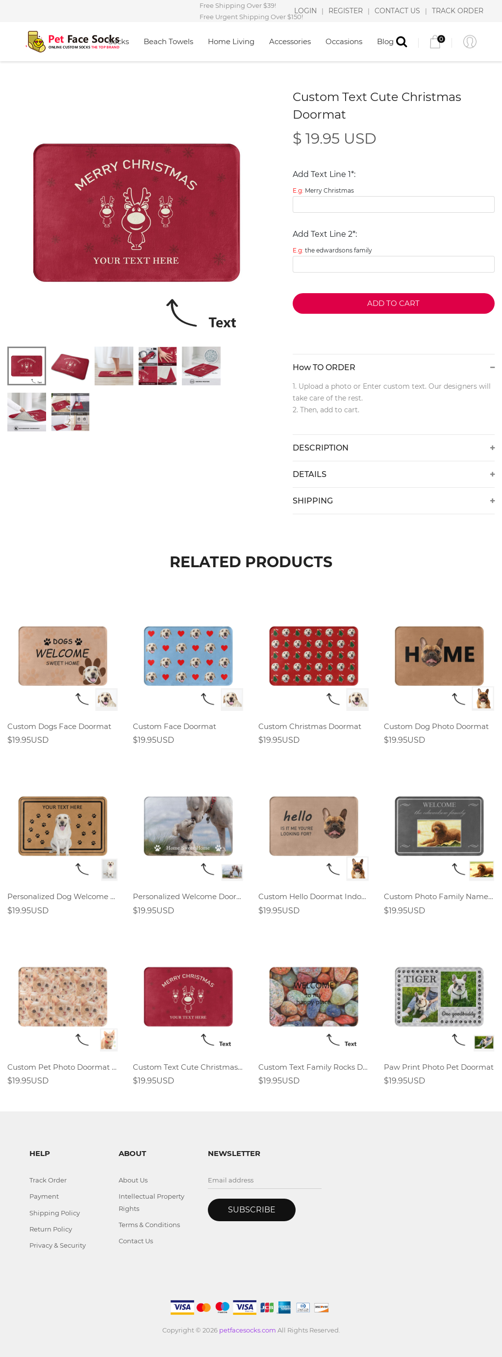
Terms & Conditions (149, 1225)
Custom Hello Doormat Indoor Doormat (313, 896)
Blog (385, 41)
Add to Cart (393, 303)
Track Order (48, 1180)
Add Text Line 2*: (325, 234)
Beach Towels (168, 41)
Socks (118, 41)
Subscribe (252, 1209)
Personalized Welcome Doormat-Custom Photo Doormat (188, 896)
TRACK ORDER (457, 10)
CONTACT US (397, 10)
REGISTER (345, 10)
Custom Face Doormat (174, 726)
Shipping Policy (54, 1213)
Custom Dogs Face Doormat (59, 726)
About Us (133, 1180)
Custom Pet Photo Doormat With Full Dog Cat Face (62, 1067)
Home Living (231, 41)
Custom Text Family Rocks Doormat (313, 1067)
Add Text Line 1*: (324, 174)
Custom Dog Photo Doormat (436, 726)
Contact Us (136, 1241)
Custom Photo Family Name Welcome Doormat (439, 896)
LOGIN (305, 10)
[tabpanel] (136, 212)
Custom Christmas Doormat (309, 726)
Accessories (290, 41)
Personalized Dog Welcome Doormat (62, 896)
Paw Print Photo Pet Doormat (439, 1067)
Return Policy (50, 1229)
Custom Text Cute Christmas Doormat (188, 1067)
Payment (44, 1196)
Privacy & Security (57, 1245)
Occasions (344, 41)
